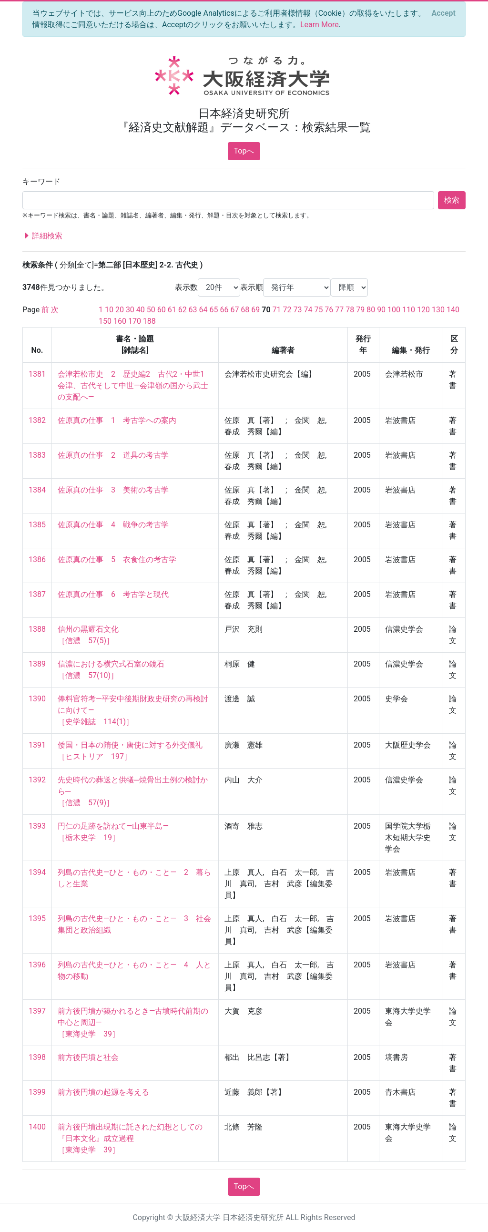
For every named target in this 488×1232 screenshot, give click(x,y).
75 (318, 309)
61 (172, 309)
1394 (37, 872)
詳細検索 (42, 236)
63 (193, 309)
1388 (37, 629)
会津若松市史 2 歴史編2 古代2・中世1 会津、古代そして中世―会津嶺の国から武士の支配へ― (135, 385)
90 (381, 309)
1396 (37, 964)
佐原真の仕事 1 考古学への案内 (117, 420)
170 (134, 321)
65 (214, 309)
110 (408, 309)
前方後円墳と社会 (88, 1057)
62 (182, 309)
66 (224, 309)
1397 (37, 1011)
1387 (37, 594)
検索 (451, 200)
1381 (37, 374)
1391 (37, 744)
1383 (37, 455)
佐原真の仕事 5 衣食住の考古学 (117, 559)
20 (119, 309)
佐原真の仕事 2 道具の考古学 (113, 455)
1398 (37, 1057)
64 (203, 309)
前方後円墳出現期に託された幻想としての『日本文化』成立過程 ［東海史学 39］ (130, 1138)
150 (105, 321)
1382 (37, 420)
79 (360, 309)
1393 (37, 826)
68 (245, 309)
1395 (37, 918)
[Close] (443, 13)
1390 (37, 698)
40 (140, 309)
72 (287, 309)
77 (339, 309)
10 (109, 309)
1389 (37, 663)
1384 (37, 489)
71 (277, 309)
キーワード (41, 181)
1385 (37, 524)
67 (234, 309)
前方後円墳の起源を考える (103, 1092)
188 (149, 321)
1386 (37, 559)
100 (393, 309)
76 (329, 309)
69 (255, 309)
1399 (37, 1092)
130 (438, 309)
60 (161, 309)
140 (453, 309)
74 (308, 309)
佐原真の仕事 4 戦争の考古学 (113, 524)
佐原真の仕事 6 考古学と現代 (113, 594)
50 (151, 309)
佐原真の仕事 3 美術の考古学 (113, 489)
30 (130, 309)
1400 (37, 1126)
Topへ (244, 150)
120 (423, 309)
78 (350, 309)
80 (370, 309)
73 (298, 309)
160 (119, 321)
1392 (37, 779)
